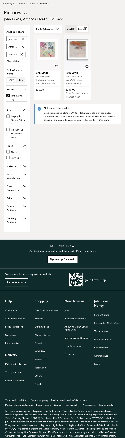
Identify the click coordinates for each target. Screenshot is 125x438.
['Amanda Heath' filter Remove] (17, 46)
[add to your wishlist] (56, 66)
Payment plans (101, 314)
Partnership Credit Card (106, 322)
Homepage (8, 3)
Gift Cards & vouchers (46, 310)
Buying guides (42, 326)
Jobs (67, 310)
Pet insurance (101, 347)
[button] (16, 89)
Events (38, 383)
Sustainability (73, 404)
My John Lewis (42, 334)
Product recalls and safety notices (69, 400)
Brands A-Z (41, 359)
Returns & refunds (14, 380)
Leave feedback (16, 282)
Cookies (58, 404)
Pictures (44, 3)
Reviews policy (106, 404)
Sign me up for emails (63, 259)
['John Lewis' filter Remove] (17, 39)
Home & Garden (26, 3)
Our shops (10, 334)
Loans (97, 363)
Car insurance (101, 355)
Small (71, 29)
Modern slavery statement (19, 404)
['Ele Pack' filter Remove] (16, 54)
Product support (14, 326)
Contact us (11, 310)
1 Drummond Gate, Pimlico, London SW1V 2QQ (81, 418)
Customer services (15, 318)
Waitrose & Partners (75, 318)
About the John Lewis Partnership (76, 328)
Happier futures (73, 346)
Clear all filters (14, 61)
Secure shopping (39, 400)
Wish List (40, 351)
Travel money (101, 331)
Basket (38, 343)
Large (82, 29)
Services (39, 318)
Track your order (13, 372)
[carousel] (47, 52)
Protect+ (69, 354)
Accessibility (89, 404)
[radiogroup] (77, 29)
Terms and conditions (16, 400)
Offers (38, 375)
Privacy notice (43, 404)
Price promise (12, 343)
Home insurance (102, 339)
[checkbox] (16, 97)
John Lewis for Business (77, 337)
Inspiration (40, 367)
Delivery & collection (16, 364)
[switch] (16, 75)
